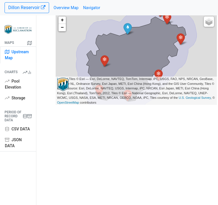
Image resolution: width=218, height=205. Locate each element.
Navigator (91, 7)
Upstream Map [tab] (17, 55)
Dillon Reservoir (26, 7)
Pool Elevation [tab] (13, 84)
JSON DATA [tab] (13, 143)
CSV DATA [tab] (17, 129)
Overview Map (66, 7)
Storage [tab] (15, 98)
